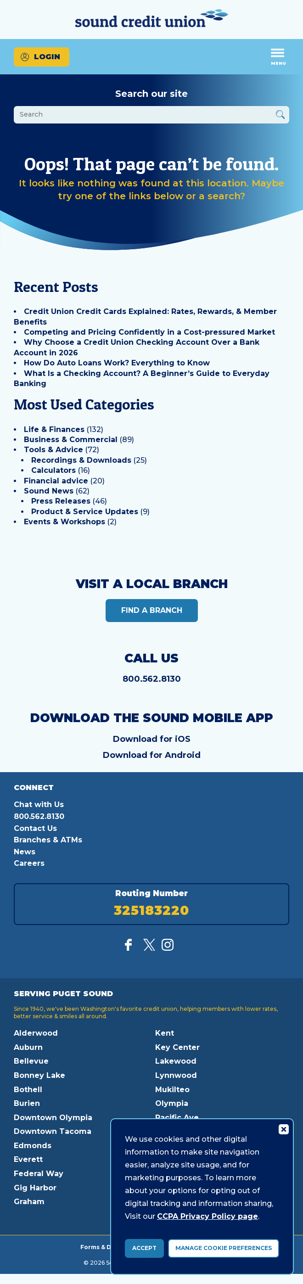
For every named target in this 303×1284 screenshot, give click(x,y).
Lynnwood (176, 1075)
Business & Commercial (71, 439)
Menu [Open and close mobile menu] (278, 56)
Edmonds (32, 1145)
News (24, 851)
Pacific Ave (177, 1117)
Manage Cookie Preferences (223, 1248)
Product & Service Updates (84, 511)
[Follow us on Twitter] (149, 948)
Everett (28, 1159)
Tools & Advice (53, 449)
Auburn (28, 1047)
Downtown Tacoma (52, 1131)
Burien (27, 1103)
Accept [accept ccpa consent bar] (144, 1248)
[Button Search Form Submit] (280, 116)
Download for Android (152, 755)
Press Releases (60, 501)
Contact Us (35, 828)
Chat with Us (39, 804)
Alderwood (36, 1033)
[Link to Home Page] (151, 19)
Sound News (48, 491)
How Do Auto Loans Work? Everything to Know (117, 363)
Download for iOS (152, 739)
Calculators (53, 470)
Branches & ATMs (48, 839)
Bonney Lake (39, 1075)
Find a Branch (151, 610)
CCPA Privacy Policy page (207, 1216)
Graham (29, 1201)
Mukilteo (172, 1089)
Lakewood (175, 1061)
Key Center (177, 1047)
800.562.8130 (152, 679)
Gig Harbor (35, 1187)
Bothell (28, 1089)
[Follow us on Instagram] (168, 948)
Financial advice (56, 481)
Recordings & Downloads (81, 460)
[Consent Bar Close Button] (283, 1129)
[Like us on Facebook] (131, 948)
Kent (164, 1033)
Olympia (171, 1103)
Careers (29, 863)
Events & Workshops (64, 521)
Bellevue (31, 1061)
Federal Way (38, 1173)
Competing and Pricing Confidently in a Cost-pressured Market (149, 332)
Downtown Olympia (53, 1117)
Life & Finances (54, 429)
